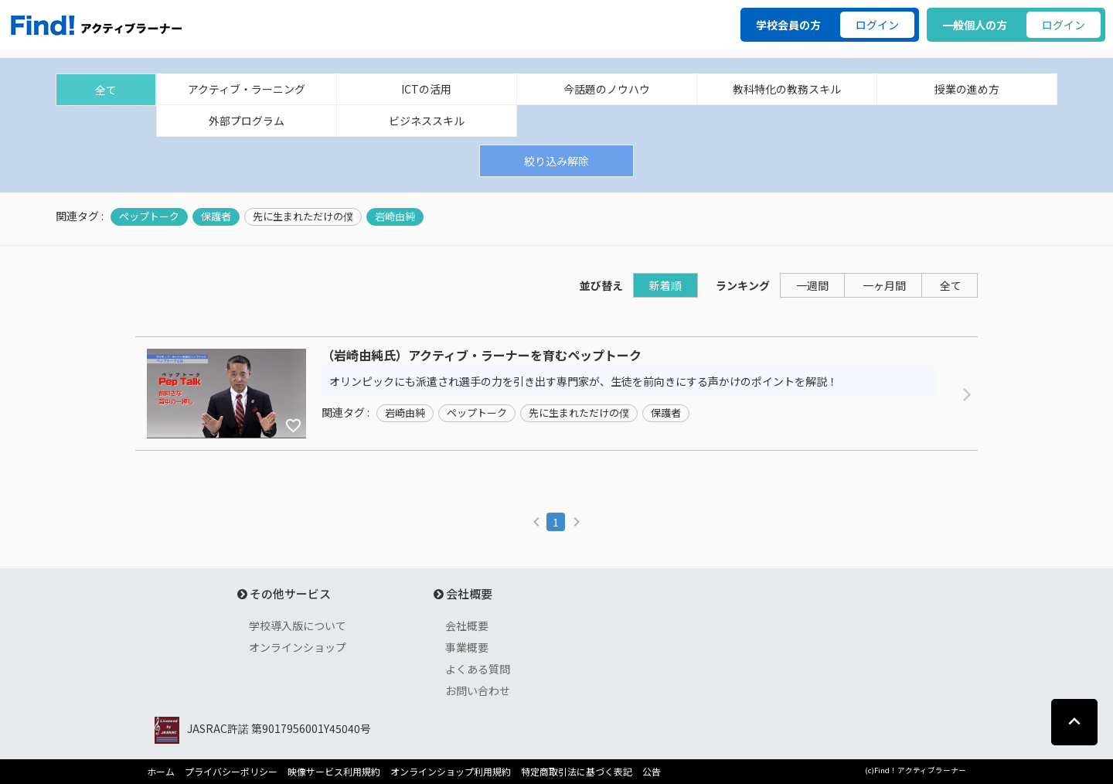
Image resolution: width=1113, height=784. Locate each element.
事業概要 (466, 647)
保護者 (216, 216)
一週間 (812, 285)
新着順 (665, 285)
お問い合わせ (477, 690)
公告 (651, 771)
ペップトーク (149, 216)
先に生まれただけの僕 (303, 216)
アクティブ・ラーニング (246, 89)
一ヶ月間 (884, 285)
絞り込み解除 (556, 161)
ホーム (161, 771)
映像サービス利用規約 (334, 771)
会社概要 (466, 625)
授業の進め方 (966, 89)
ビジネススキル (427, 120)
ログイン (877, 24)
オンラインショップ (297, 647)
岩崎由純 (395, 216)
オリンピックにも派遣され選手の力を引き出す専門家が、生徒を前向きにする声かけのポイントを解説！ (583, 381)
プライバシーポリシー (231, 771)
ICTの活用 (426, 89)
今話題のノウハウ (606, 89)
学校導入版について (297, 625)
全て (106, 89)
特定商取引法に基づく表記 (576, 771)
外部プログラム (246, 120)
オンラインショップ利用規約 (450, 771)
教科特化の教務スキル (787, 89)
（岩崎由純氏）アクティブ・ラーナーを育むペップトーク (482, 356)
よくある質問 (477, 669)
